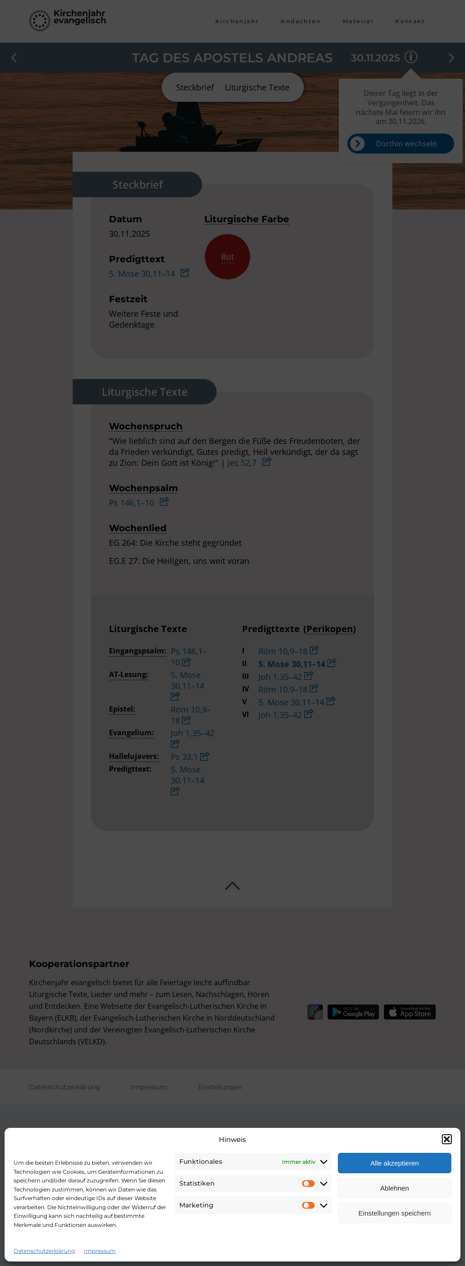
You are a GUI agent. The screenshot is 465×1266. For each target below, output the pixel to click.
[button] (446, 1139)
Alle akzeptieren (395, 1163)
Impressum (100, 1250)
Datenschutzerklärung (44, 1250)
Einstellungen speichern (394, 1213)
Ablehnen (394, 1188)
